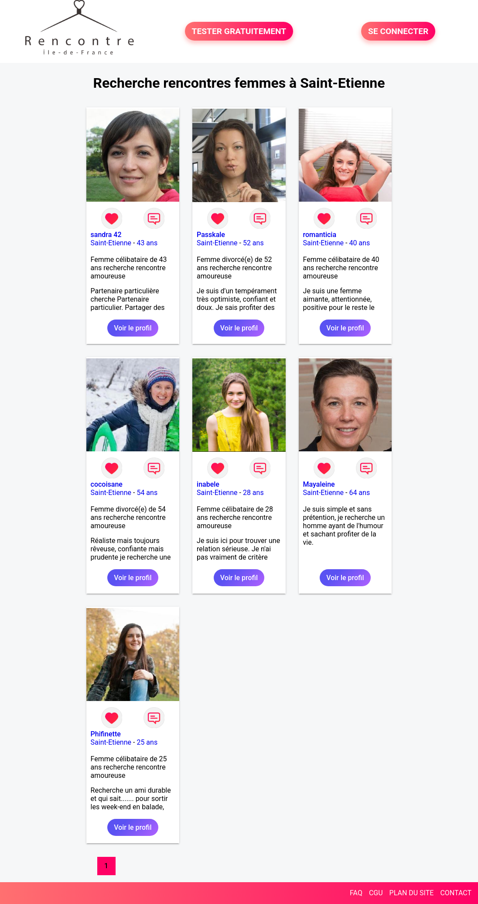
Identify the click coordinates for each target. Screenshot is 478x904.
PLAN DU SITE (411, 893)
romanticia (319, 234)
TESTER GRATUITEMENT (239, 31)
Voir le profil (132, 328)
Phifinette (106, 734)
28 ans (253, 492)
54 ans (147, 492)
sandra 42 (106, 234)
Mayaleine (319, 484)
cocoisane (107, 484)
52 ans (253, 243)
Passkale (211, 234)
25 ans (147, 742)
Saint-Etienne (111, 243)
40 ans (359, 243)
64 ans (359, 492)
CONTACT (455, 893)
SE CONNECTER (398, 31)
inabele (208, 484)
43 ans (147, 243)
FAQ (356, 893)
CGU (376, 893)
